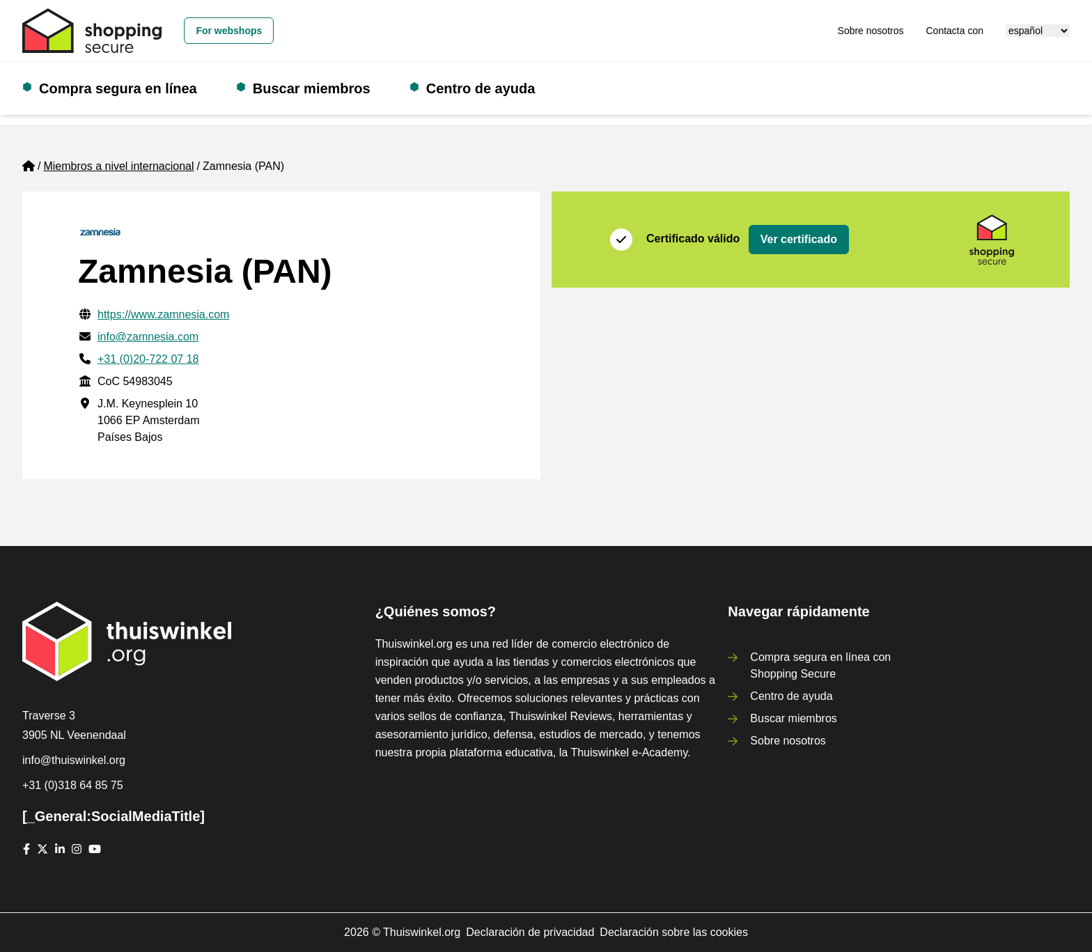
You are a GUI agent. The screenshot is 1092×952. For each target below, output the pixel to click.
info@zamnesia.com (148, 337)
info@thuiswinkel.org (73, 760)
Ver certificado (798, 239)
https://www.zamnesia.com (163, 314)
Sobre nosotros (871, 30)
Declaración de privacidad (530, 932)
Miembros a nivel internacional (118, 166)
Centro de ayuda (481, 88)
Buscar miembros (311, 88)
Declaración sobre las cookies (674, 932)
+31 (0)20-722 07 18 (148, 359)
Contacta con (955, 30)
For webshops (229, 30)
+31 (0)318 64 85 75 (72, 785)
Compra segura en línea (118, 88)
